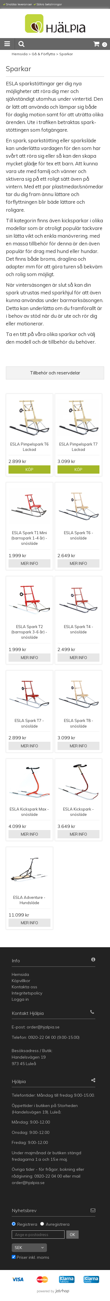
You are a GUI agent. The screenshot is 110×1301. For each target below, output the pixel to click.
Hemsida (20, 54)
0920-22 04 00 (42, 1037)
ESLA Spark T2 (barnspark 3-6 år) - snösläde (29, 632)
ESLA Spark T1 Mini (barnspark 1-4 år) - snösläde (29, 538)
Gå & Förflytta (43, 54)
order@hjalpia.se (44, 1027)
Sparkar (66, 54)
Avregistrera (58, 1224)
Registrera (27, 1224)
